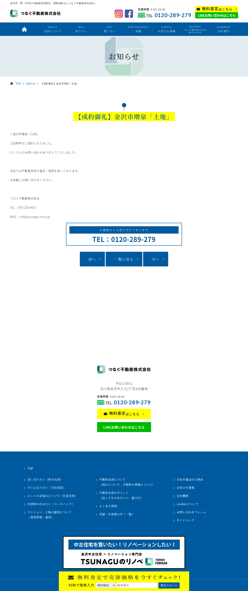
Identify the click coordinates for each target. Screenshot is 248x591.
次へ (155, 259)
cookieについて (187, 504)
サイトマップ (185, 520)
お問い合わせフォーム (191, 512)
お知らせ (31, 83)
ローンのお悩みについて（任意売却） (52, 496)
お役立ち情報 (167, 29)
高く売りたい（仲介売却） (45, 479)
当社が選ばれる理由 (190, 479)
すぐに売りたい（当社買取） (46, 488)
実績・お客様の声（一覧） (117, 514)
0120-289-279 (173, 15)
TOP (18, 83)
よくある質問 (108, 506)
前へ (92, 259)
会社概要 (183, 496)
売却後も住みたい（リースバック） (51, 504)
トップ (24, 29)
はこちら (217, 9)
